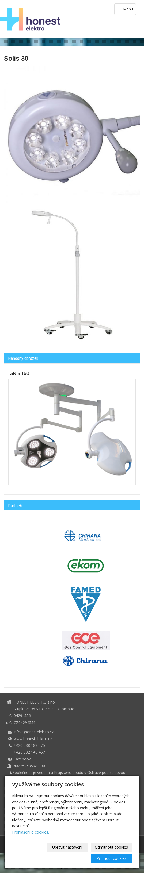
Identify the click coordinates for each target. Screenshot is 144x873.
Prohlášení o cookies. (30, 832)
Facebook (22, 759)
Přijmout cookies (111, 858)
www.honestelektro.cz (33, 738)
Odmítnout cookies (111, 847)
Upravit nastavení (67, 847)
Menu (125, 9)
